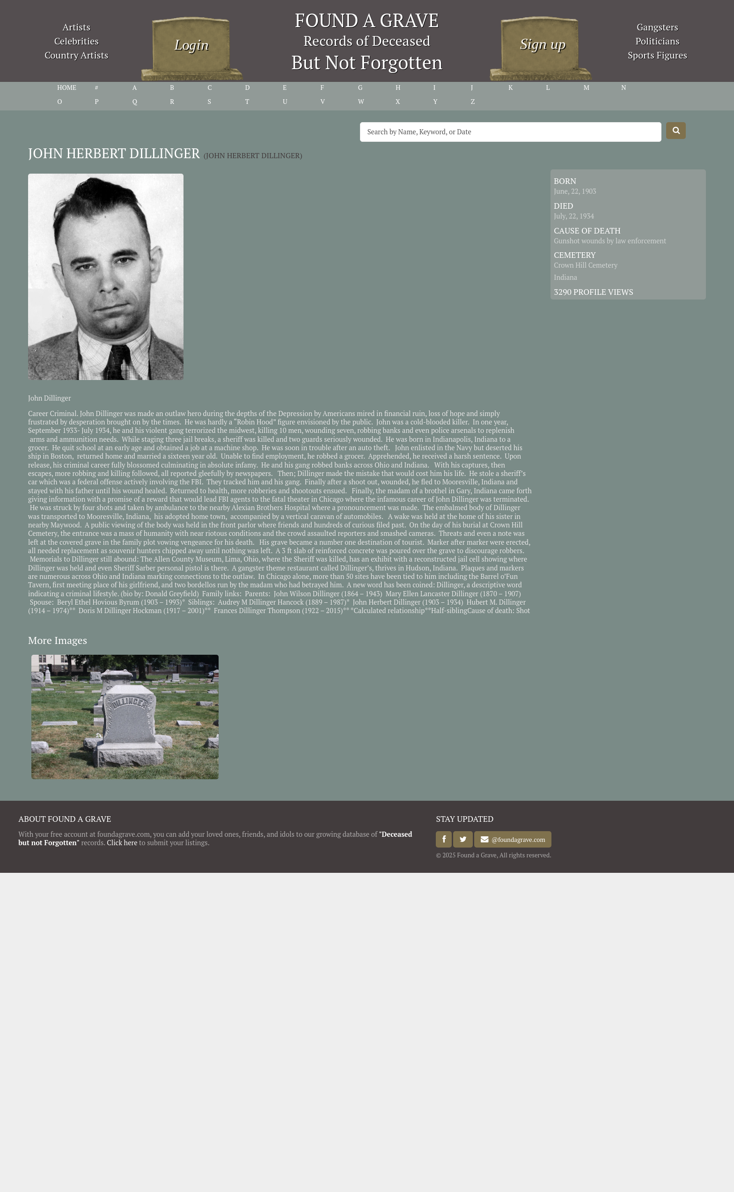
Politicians (658, 41)
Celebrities (76, 41)
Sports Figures (657, 55)
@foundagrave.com (517, 839)
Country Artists (76, 55)
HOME (66, 87)
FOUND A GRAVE (367, 19)
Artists (77, 27)
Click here (122, 842)
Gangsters (657, 27)
